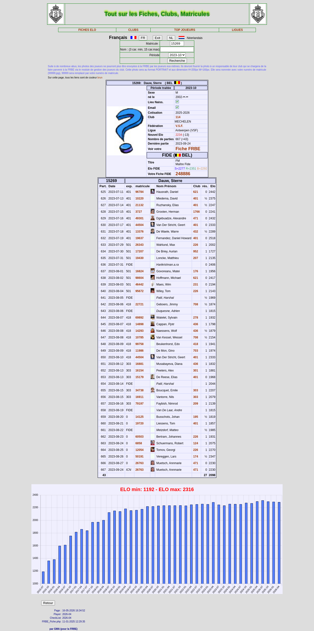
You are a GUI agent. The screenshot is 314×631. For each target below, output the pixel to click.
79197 (139, 403)
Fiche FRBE (187, 148)
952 (195, 251)
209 (195, 403)
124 (195, 443)
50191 (139, 456)
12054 (139, 450)
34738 (139, 390)
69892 (139, 317)
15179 (139, 377)
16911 (139, 397)
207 (195, 258)
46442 (139, 284)
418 (195, 344)
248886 (182, 173)
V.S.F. (179, 126)
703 (195, 350)
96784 (139, 192)
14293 (139, 331)
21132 (139, 205)
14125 (139, 417)
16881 (139, 364)
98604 (139, 278)
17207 (139, 251)
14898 (139, 324)
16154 (139, 370)
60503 (139, 436)
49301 (139, 218)
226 (195, 245)
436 (195, 324)
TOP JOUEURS (184, 30)
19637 (139, 238)
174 (195, 456)
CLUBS (133, 30)
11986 (139, 350)
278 (195, 317)
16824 (139, 271)
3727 (138, 211)
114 (177, 117)
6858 (138, 443)
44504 (139, 225)
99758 (139, 344)
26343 (139, 245)
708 (195, 304)
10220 (139, 198)
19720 (139, 423)
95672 (139, 291)
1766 (196, 211)
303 (195, 390)
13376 (139, 231)
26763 (139, 463)
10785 (139, 337)
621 (195, 192)
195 (195, 417)
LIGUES (237, 30)
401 (195, 198)
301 (195, 370)
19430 (139, 258)
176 (195, 271)
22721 (139, 304)
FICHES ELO (87, 30)
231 (195, 284)
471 (195, 218)
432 (195, 231)
